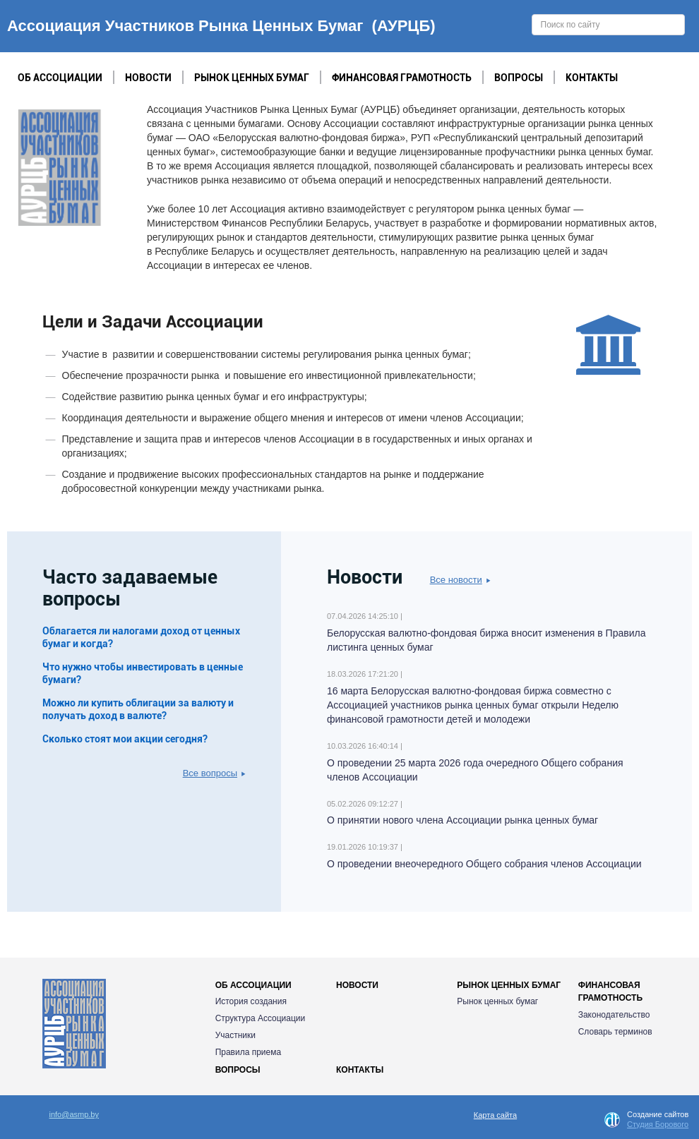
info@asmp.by (74, 1114)
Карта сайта (495, 1115)
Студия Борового (657, 1124)
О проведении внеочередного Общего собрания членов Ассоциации (484, 863)
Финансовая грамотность (402, 77)
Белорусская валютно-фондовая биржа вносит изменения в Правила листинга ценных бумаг (486, 640)
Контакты (592, 77)
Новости (148, 77)
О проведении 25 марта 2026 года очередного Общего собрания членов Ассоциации (475, 770)
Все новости (460, 579)
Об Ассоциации (60, 77)
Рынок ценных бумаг (251, 77)
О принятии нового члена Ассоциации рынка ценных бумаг (462, 820)
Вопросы (518, 77)
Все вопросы (214, 773)
